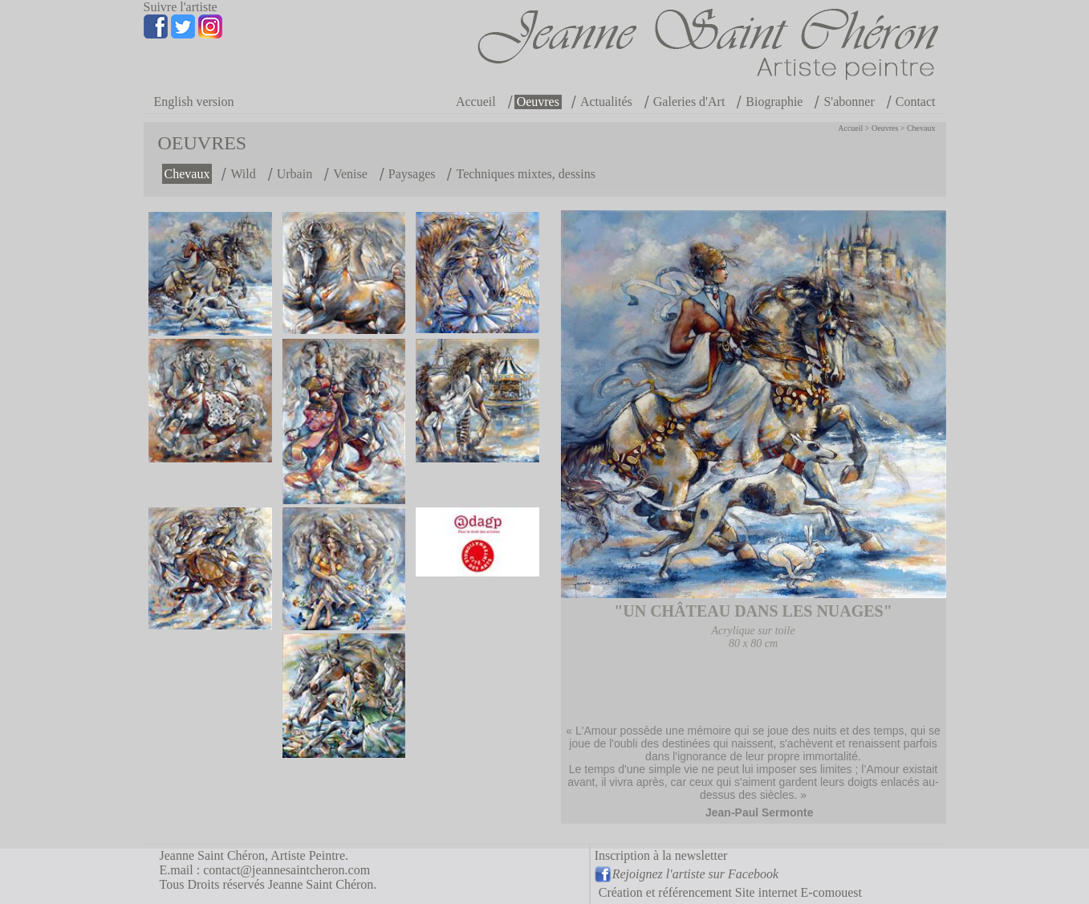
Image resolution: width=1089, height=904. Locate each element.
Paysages (412, 174)
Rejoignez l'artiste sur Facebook (695, 874)
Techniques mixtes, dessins (525, 174)
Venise (350, 174)
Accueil (476, 101)
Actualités (606, 101)
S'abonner (848, 101)
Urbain (294, 174)
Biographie (774, 101)
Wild (242, 174)
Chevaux (921, 128)
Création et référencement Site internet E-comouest (730, 892)
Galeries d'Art (689, 101)
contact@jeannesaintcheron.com (286, 870)
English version (194, 101)
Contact (916, 101)
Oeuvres (538, 101)
